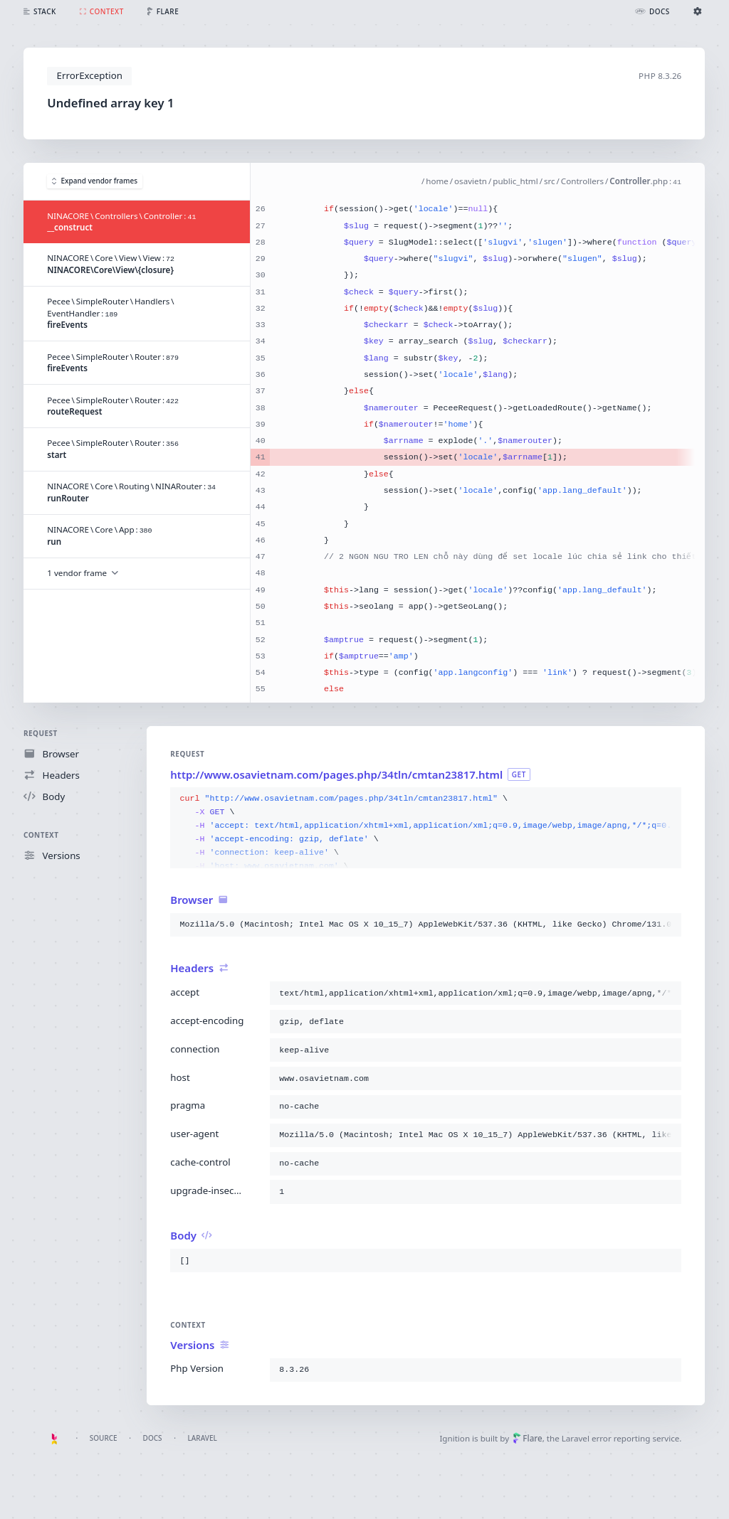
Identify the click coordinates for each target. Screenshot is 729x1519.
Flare (527, 1438)
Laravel (202, 1438)
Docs (152, 1438)
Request (40, 733)
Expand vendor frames (94, 181)
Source (103, 1438)
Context (40, 835)
